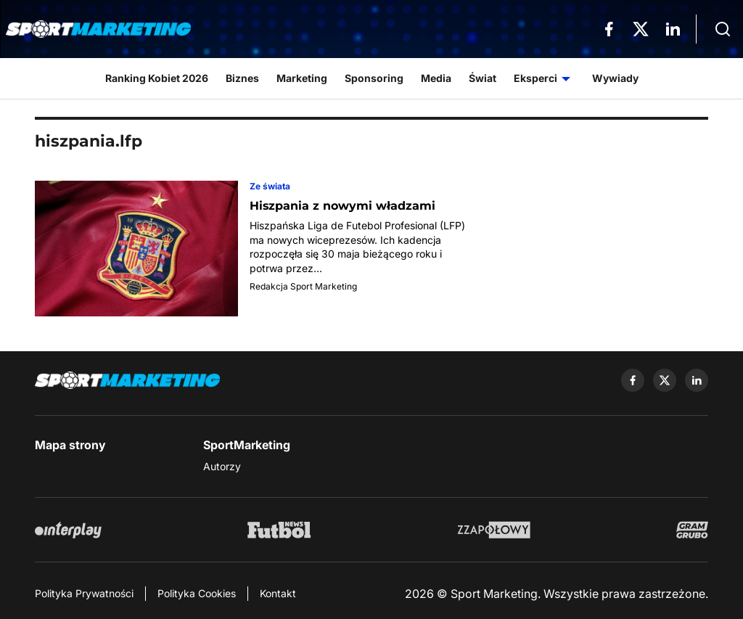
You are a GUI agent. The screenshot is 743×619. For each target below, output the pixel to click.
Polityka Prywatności (84, 593)
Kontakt (278, 593)
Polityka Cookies (196, 593)
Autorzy (222, 466)
